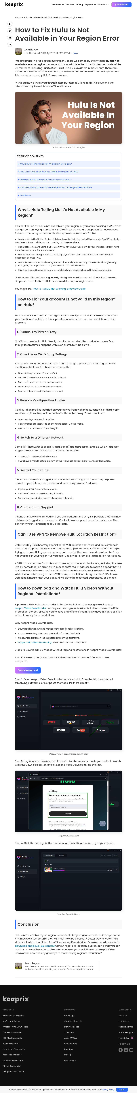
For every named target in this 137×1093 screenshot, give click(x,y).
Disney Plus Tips (71, 1027)
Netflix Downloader (11, 1021)
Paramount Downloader (14, 1049)
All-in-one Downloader (13, 1015)
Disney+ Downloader (12, 1032)
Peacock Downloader (12, 1054)
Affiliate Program (126, 1032)
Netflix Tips (69, 1015)
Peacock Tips (70, 1043)
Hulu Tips (68, 1049)
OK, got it (122, 1089)
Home (18, 17)
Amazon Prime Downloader (15, 1027)
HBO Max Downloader (12, 1038)
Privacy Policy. (107, 1089)
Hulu (26, 17)
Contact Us (124, 1021)
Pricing (79, 4)
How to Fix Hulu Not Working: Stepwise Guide (59, 288)
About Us (123, 1015)
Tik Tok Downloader (12, 1066)
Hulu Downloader (10, 1043)
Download (121, 4)
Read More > (70, 1060)
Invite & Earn (126, 1038)
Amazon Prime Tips (73, 1021)
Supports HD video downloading (34, 642)
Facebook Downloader (13, 1060)
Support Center (126, 1027)
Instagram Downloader (13, 1071)
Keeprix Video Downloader (30, 608)
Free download (28, 670)
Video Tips (69, 1032)
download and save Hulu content (35, 945)
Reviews (70, 4)
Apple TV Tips (70, 1038)
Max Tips (68, 1054)
